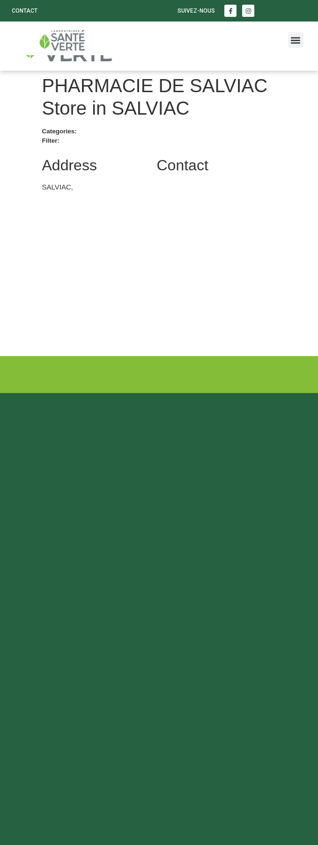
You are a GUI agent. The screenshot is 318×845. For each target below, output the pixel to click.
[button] (295, 40)
